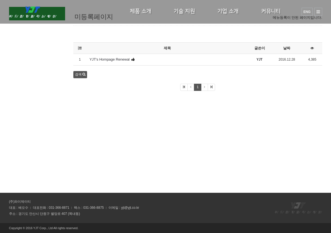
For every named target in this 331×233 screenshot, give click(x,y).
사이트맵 (318, 12)
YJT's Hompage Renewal (110, 59)
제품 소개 (140, 11)
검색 (80, 74)
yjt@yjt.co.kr (130, 208)
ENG (306, 12)
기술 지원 (184, 11)
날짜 (286, 48)
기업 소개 (228, 11)
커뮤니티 (271, 11)
